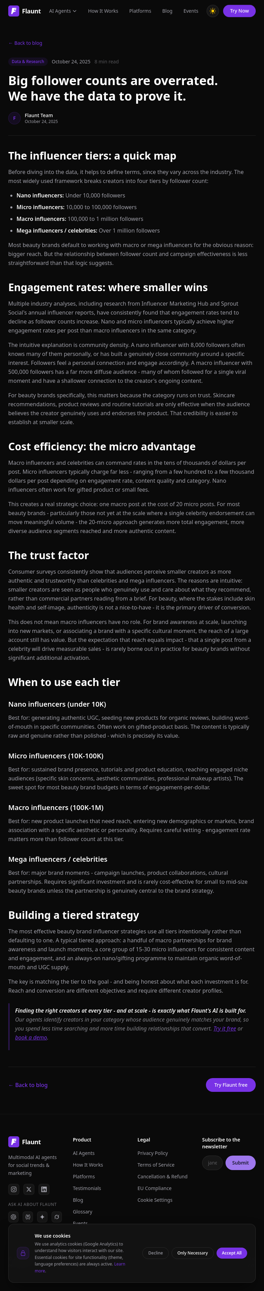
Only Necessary (192, 1253)
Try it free (224, 1028)
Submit (240, 1162)
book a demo (31, 1037)
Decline (155, 1253)
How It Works (88, 1164)
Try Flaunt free (231, 1085)
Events (80, 1223)
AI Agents (84, 1153)
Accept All (232, 1253)
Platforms (84, 1176)
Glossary (82, 1211)
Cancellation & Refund (163, 1176)
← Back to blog (25, 43)
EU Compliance (155, 1188)
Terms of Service (156, 1164)
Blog (78, 1200)
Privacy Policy (153, 1153)
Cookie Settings (155, 1200)
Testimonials (87, 1188)
